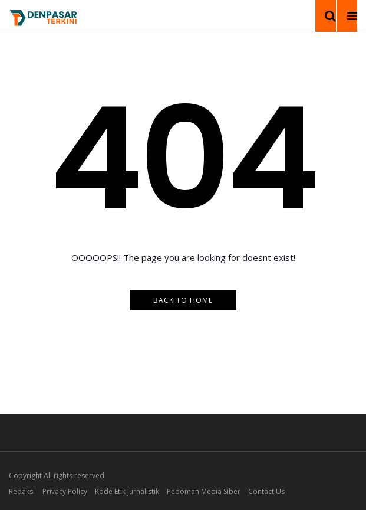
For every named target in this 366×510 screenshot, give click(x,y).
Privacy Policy (64, 491)
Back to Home (183, 300)
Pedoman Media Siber (203, 491)
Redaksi (22, 491)
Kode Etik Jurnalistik (127, 491)
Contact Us (266, 491)
